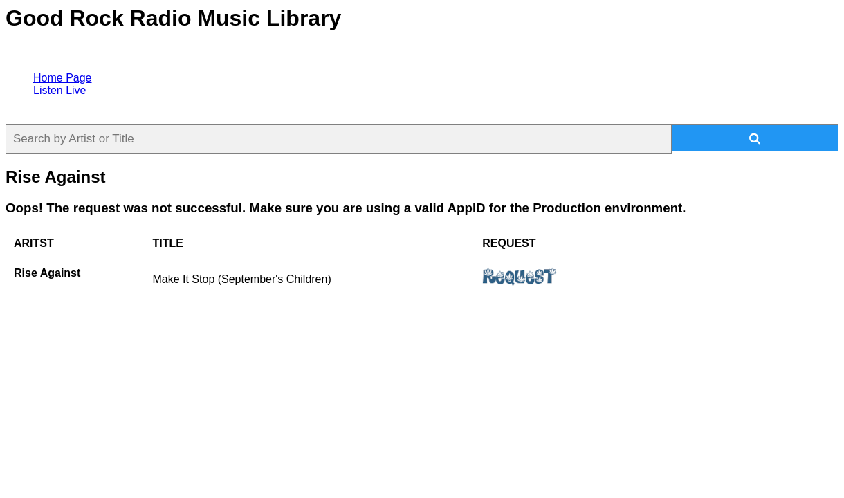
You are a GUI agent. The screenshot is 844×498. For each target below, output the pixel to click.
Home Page (62, 78)
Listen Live (59, 90)
